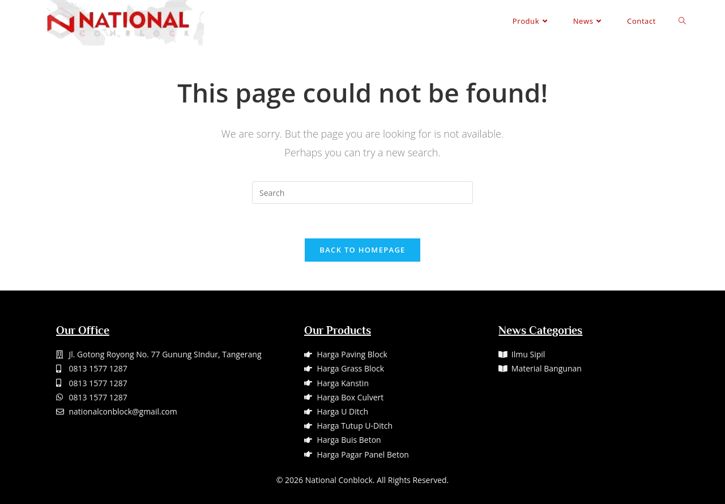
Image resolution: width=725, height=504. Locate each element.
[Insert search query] (362, 192)
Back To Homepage (362, 250)
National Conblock (339, 480)
